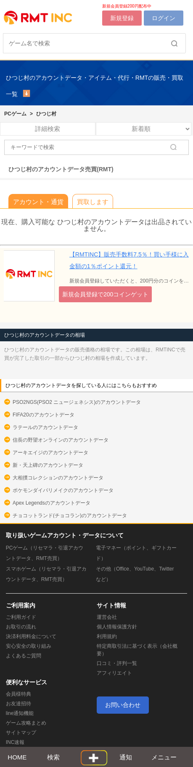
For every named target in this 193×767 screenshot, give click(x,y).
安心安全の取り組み (28, 646)
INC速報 (15, 742)
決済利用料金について (31, 636)
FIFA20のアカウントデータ (43, 415)
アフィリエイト (114, 673)
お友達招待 (18, 704)
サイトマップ (21, 733)
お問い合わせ (122, 705)
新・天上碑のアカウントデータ (48, 465)
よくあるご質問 (23, 656)
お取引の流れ (21, 627)
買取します (92, 201)
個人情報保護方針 (117, 627)
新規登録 (122, 18)
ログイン (163, 18)
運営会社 (107, 617)
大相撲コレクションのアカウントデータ (58, 478)
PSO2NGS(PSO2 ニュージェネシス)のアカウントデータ (77, 402)
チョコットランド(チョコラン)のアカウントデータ (70, 515)
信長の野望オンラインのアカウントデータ (60, 440)
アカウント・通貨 (38, 201)
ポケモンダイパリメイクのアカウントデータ (63, 490)
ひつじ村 (46, 114)
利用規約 (107, 636)
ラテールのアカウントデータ (45, 427)
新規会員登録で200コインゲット (105, 294)
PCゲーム (15, 114)
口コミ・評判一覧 (117, 663)
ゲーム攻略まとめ (26, 723)
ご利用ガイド (21, 617)
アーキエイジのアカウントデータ (50, 452)
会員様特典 (18, 694)
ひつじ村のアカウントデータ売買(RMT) (61, 169)
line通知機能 (20, 713)
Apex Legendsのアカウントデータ (51, 503)
